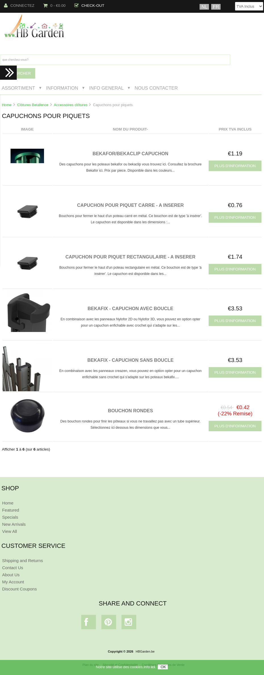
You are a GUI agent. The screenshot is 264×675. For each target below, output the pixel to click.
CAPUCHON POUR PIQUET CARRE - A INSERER (130, 205)
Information (62, 88)
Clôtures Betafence (33, 105)
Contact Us (12, 567)
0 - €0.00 (54, 5)
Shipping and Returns (22, 560)
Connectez (19, 5)
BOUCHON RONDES (130, 410)
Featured (10, 510)
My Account (13, 581)
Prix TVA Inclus (235, 129)
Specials (10, 517)
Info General (106, 88)
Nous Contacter (156, 88)
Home (6, 105)
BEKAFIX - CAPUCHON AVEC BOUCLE (130, 308)
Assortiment (18, 88)
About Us (11, 574)
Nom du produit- (130, 129)
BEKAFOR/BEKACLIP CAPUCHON (130, 153)
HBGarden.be (145, 651)
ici (153, 667)
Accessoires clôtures (70, 105)
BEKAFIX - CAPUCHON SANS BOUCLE (130, 360)
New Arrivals (14, 524)
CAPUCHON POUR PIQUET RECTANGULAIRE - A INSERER (130, 256)
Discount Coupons (19, 588)
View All (9, 531)
